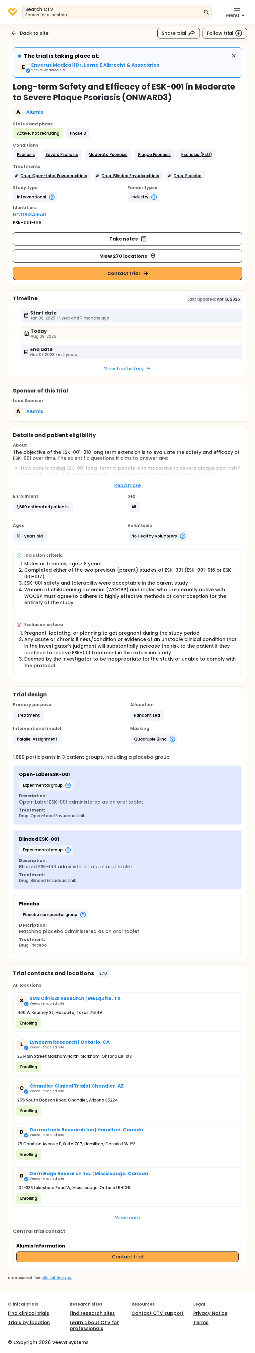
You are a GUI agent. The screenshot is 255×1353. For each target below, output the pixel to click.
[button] (26, 154)
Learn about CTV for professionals (94, 1325)
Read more (127, 485)
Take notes (128, 239)
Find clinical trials (28, 1313)
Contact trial (128, 273)
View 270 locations (128, 256)
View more (127, 1217)
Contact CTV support (157, 1313)
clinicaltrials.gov (56, 1277)
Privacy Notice (210, 1313)
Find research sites (92, 1313)
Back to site (29, 33)
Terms (201, 1322)
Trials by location (29, 1322)
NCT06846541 (29, 215)
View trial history (127, 368)
